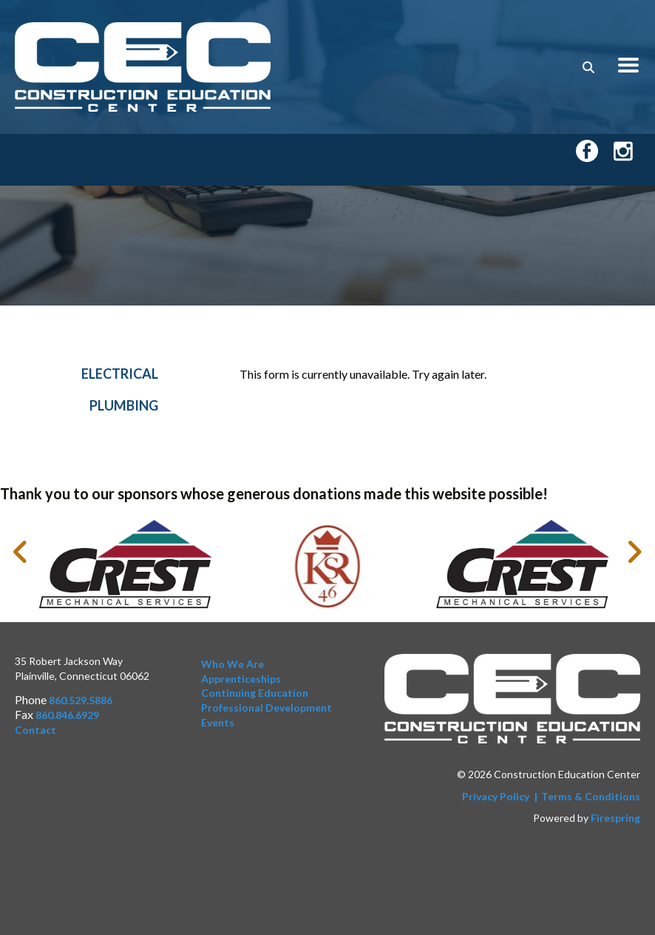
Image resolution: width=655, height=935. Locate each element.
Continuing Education (254, 693)
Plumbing (123, 410)
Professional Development (266, 707)
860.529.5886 (80, 701)
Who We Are (232, 664)
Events (217, 722)
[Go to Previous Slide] (21, 552)
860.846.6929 (67, 715)
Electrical (119, 379)
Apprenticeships (241, 678)
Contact (35, 729)
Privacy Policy (495, 796)
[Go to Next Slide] (634, 552)
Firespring (615, 818)
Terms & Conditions (590, 796)
